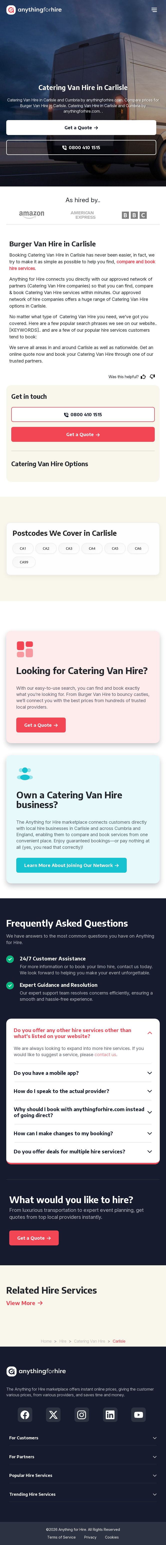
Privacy (90, 1537)
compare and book (135, 261)
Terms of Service (61, 1537)
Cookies (112, 1537)
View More (24, 1303)
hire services (22, 268)
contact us (105, 1054)
